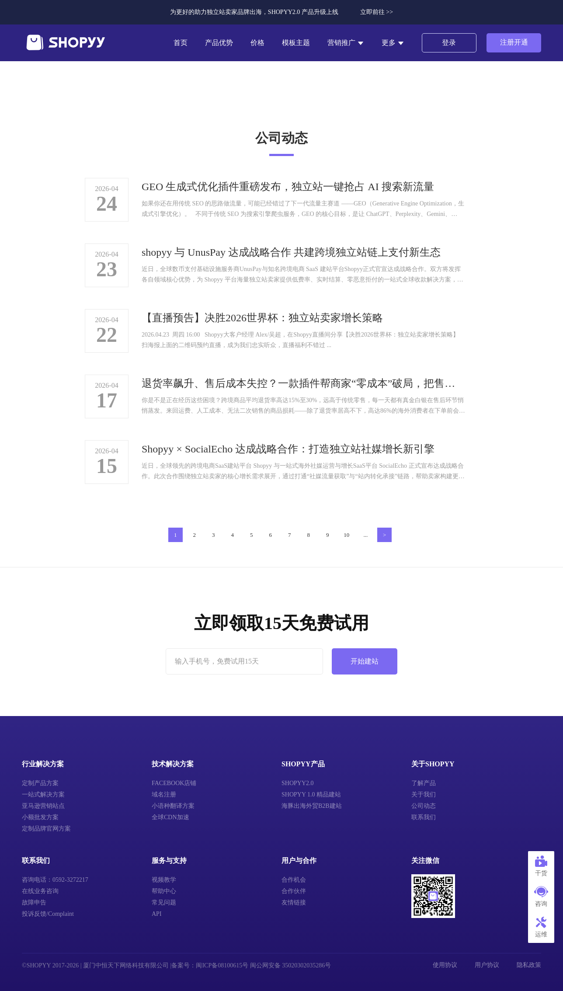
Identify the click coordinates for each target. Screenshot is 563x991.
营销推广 (345, 43)
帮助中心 (164, 891)
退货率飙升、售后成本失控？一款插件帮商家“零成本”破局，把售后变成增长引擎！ (303, 383)
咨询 (541, 896)
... (365, 535)
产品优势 (219, 42)
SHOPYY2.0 (298, 783)
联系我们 (423, 817)
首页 (181, 42)
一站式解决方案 (43, 794)
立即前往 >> (376, 12)
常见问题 (164, 902)
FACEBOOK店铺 (174, 783)
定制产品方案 (40, 783)
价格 (257, 42)
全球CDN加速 (170, 817)
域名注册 (164, 794)
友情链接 (294, 902)
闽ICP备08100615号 (222, 965)
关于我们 (423, 794)
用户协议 (487, 965)
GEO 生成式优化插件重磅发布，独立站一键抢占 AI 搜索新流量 (288, 186)
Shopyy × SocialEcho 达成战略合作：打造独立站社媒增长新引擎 (288, 449)
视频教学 (164, 879)
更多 (393, 43)
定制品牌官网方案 (46, 828)
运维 (541, 927)
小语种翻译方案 (173, 806)
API (157, 914)
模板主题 (296, 42)
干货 (541, 865)
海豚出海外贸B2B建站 (312, 806)
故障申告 (34, 902)
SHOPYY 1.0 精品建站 (311, 794)
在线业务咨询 (40, 891)
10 (346, 535)
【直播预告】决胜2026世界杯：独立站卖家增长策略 (262, 317)
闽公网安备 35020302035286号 (290, 965)
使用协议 (445, 965)
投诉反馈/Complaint (48, 914)
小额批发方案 (40, 817)
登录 (449, 42)
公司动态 (423, 806)
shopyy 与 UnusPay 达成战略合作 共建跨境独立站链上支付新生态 (291, 252)
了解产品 (423, 783)
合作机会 (294, 879)
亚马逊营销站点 (43, 806)
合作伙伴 (294, 891)
